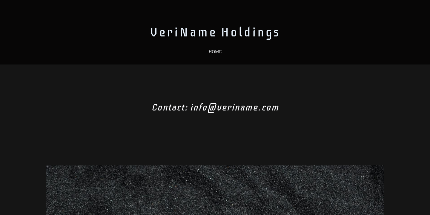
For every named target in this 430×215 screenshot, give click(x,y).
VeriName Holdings (215, 32)
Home (215, 51)
